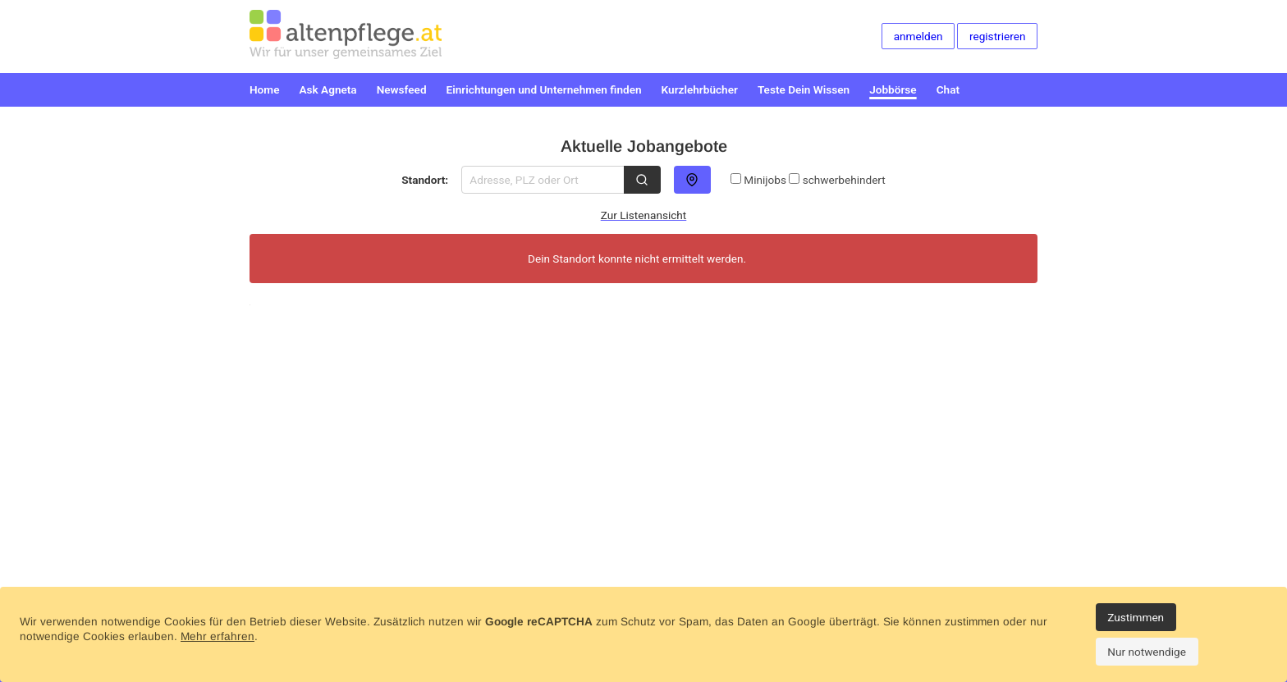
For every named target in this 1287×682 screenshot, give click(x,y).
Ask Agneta (327, 89)
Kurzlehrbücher (700, 89)
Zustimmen (1135, 617)
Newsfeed (402, 89)
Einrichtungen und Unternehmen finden (544, 89)
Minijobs (758, 179)
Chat (948, 89)
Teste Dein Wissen (804, 89)
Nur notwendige (1146, 651)
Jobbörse (892, 89)
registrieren (997, 36)
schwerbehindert (837, 179)
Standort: (424, 179)
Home (264, 89)
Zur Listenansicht (644, 215)
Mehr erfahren (217, 636)
